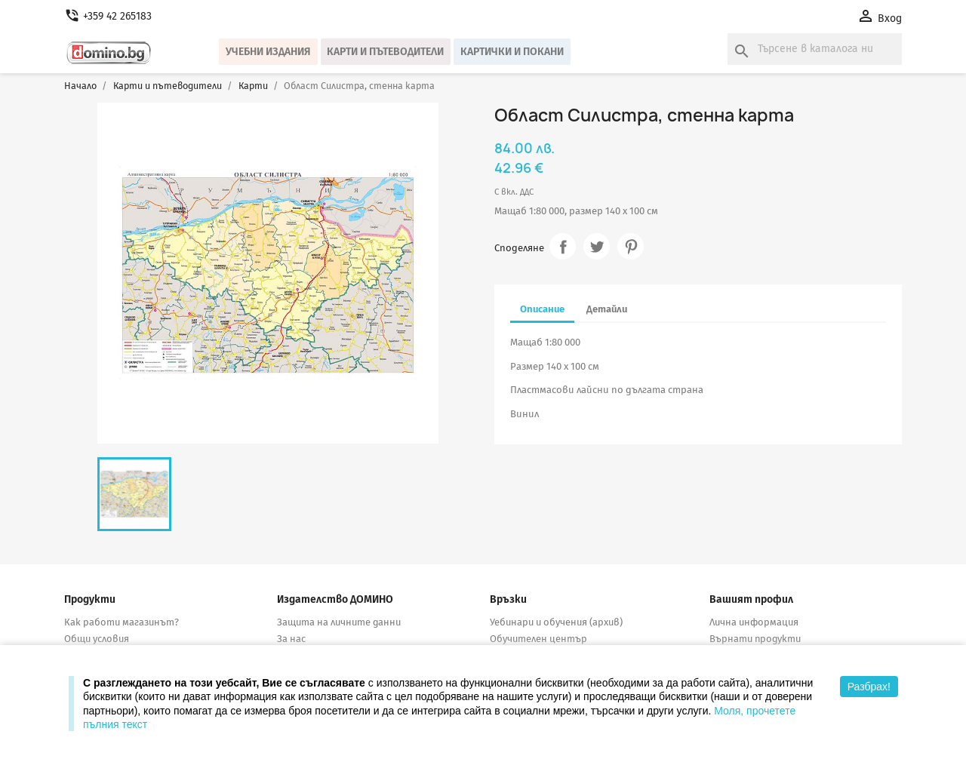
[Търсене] (815, 49)
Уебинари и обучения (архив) (556, 622)
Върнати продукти (755, 638)
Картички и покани (512, 51)
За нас (291, 638)
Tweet (596, 246)
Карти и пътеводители (385, 51)
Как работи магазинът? (121, 622)
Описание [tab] (542, 309)
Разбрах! (869, 687)
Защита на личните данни (339, 622)
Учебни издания (268, 51)
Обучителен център (538, 638)
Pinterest (630, 246)
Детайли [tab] (606, 309)
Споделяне (562, 246)
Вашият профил (751, 599)
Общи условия (96, 638)
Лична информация (753, 622)
